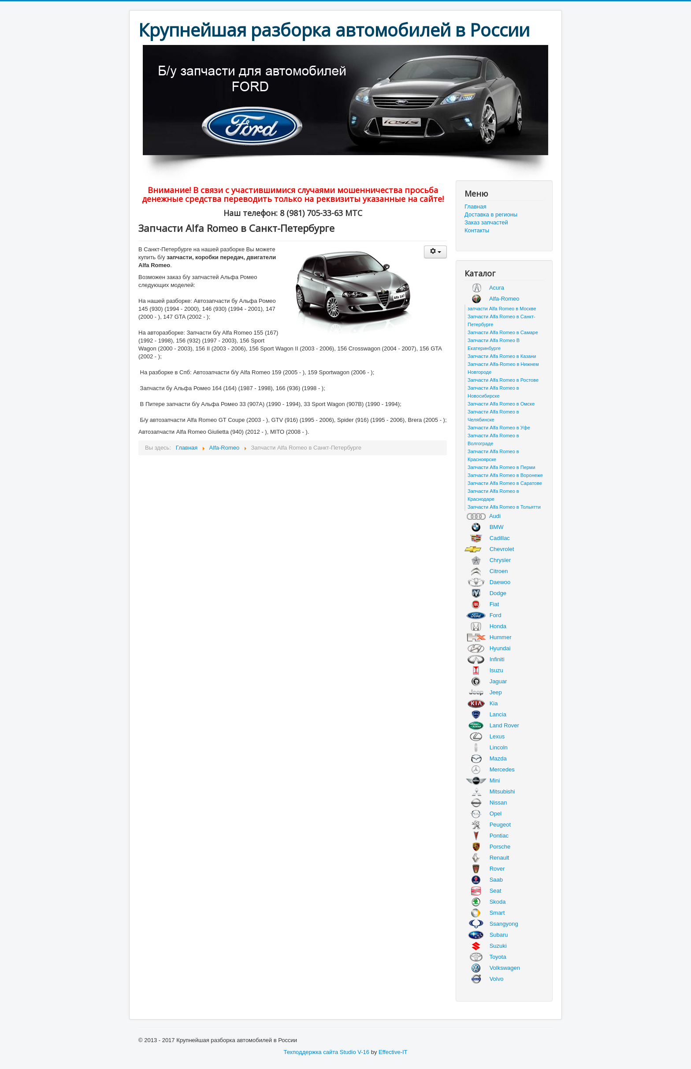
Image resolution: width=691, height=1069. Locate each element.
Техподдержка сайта (310, 1052)
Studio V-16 (354, 1052)
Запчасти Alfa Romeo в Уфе (499, 427)
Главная (475, 206)
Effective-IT (393, 1052)
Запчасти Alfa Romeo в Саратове (505, 483)
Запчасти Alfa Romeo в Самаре (503, 332)
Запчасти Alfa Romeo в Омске (501, 403)
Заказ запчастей (486, 222)
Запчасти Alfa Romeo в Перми (501, 467)
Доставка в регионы (490, 214)
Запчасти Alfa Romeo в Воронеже (505, 475)
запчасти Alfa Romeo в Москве (502, 308)
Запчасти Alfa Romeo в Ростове (503, 380)
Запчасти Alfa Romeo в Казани (502, 356)
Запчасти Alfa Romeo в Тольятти (504, 507)
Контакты (476, 230)
